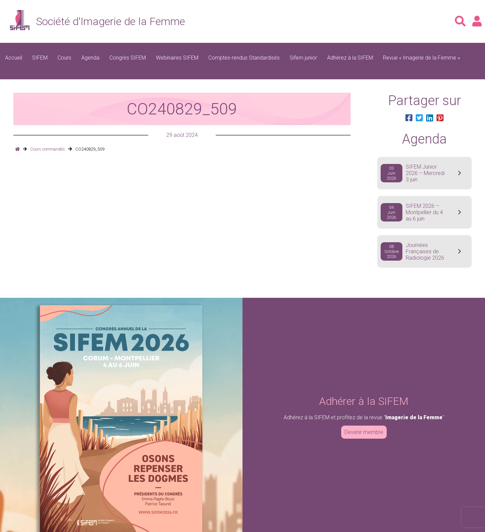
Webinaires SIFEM (177, 58)
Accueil (13, 58)
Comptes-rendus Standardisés (244, 58)
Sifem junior (303, 58)
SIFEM (39, 58)
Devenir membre (364, 432)
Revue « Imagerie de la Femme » (421, 58)
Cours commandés (47, 149)
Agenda (90, 58)
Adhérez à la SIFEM (350, 58)
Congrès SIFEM (127, 58)
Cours (64, 58)
